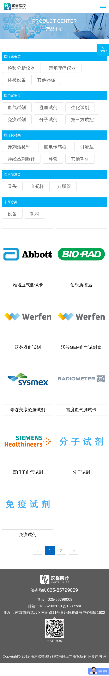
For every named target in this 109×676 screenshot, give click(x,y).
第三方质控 (82, 119)
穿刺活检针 (19, 147)
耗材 (34, 213)
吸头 (12, 186)
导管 (52, 159)
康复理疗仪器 (62, 68)
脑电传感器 (55, 147)
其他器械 (46, 80)
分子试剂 (48, 119)
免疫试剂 (17, 119)
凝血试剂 (48, 107)
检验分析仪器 (21, 68)
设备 (12, 213)
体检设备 (17, 80)
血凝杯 (37, 186)
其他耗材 (80, 159)
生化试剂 (80, 107)
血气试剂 (17, 107)
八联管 (64, 186)
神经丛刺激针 (21, 159)
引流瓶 (87, 147)
